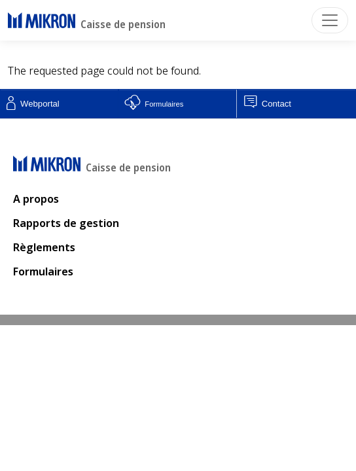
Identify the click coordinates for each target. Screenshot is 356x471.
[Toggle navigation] (330, 20)
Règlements (44, 247)
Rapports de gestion (66, 223)
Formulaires (43, 271)
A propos (36, 199)
